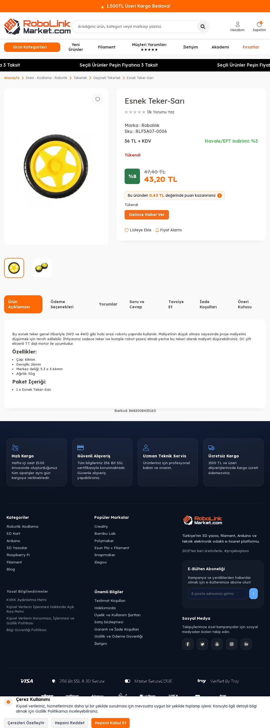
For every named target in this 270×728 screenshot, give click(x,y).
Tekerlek (80, 78)
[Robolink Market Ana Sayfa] (223, 521)
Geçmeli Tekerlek (107, 78)
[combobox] (140, 26)
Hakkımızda (105, 607)
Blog (10, 569)
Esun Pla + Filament (111, 547)
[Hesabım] (238, 27)
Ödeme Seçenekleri (62, 304)
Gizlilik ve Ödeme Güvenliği (118, 636)
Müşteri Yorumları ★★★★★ (149, 47)
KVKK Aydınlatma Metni (26, 600)
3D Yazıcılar (16, 547)
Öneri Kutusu (245, 304)
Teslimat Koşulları (109, 600)
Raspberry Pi (18, 554)
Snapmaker (104, 554)
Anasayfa (11, 78)
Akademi (220, 47)
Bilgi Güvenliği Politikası (26, 630)
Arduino (13, 540)
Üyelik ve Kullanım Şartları (117, 614)
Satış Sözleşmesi (108, 621)
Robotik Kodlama (22, 526)
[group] (56, 166)
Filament (106, 47)
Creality (101, 526)
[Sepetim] (259, 27)
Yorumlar (108, 304)
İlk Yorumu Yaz (160, 112)
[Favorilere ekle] (97, 99)
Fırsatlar (251, 46)
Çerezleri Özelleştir (26, 722)
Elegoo (100, 562)
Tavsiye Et (176, 304)
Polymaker (104, 540)
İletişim (190, 47)
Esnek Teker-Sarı (140, 78)
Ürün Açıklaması (19, 304)
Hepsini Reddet (70, 722)
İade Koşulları (208, 304)
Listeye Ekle (138, 230)
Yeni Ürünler (76, 47)
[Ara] (202, 26)
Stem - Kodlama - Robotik (46, 78)
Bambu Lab (105, 533)
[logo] (37, 26)
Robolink (150, 125)
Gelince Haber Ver (147, 214)
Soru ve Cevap (136, 304)
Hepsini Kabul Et (110, 722)
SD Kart (13, 533)
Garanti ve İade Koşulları (116, 629)
